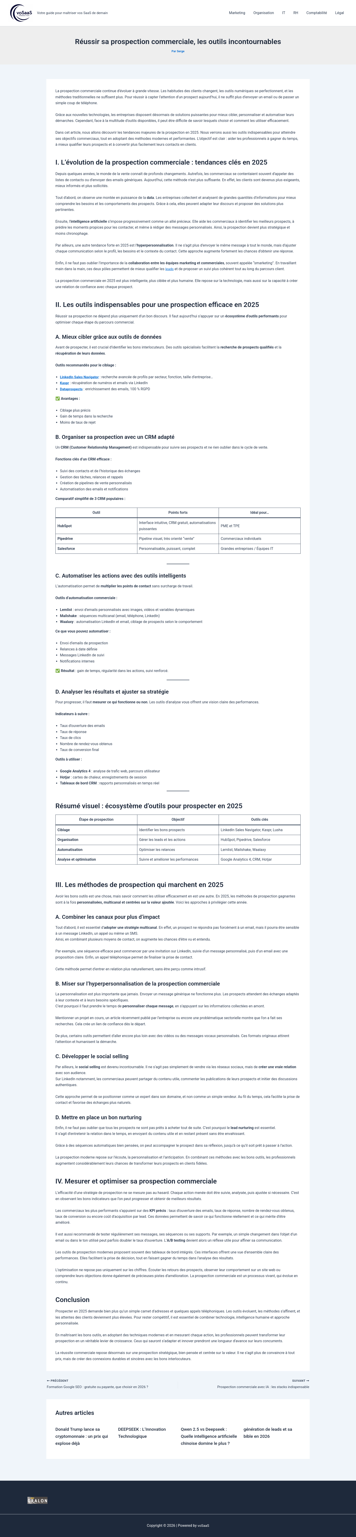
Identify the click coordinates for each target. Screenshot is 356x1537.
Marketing (242, 13)
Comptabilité (318, 13)
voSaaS (203, 1525)
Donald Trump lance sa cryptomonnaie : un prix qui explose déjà (83, 1436)
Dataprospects (72, 389)
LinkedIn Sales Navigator (80, 377)
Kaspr (64, 383)
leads (169, 269)
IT (286, 13)
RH (298, 13)
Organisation (267, 13)
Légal (340, 13)
